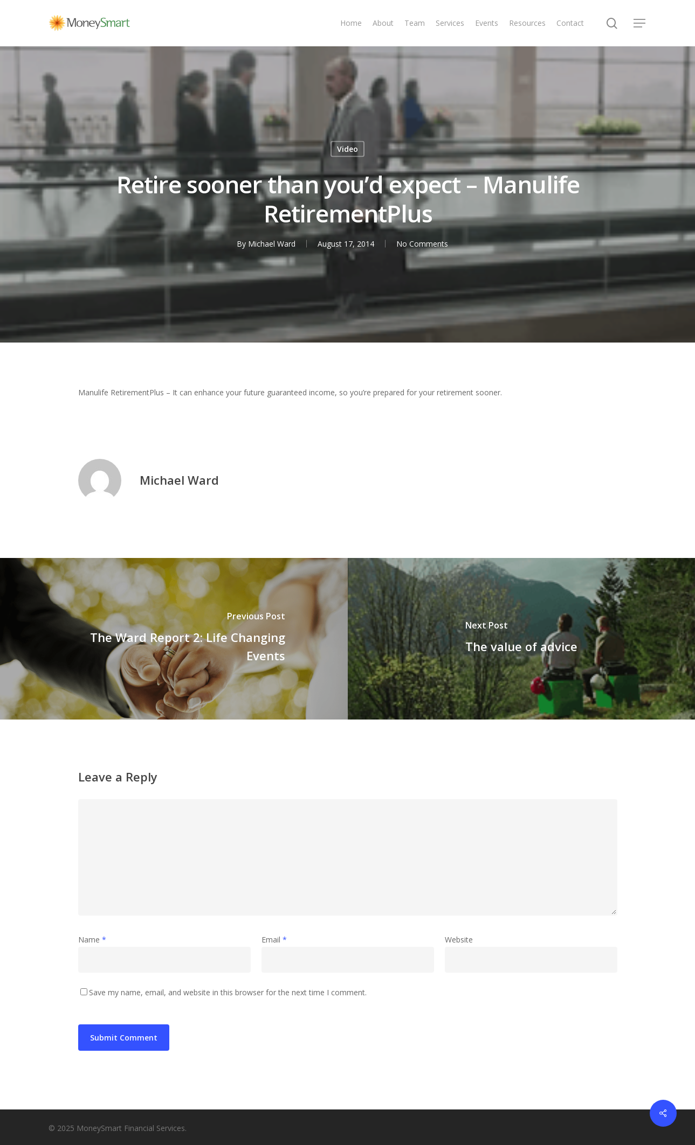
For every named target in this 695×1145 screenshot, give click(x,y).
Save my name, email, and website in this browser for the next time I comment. (228, 992)
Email (274, 939)
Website (459, 939)
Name (92, 939)
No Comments (422, 244)
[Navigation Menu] (640, 23)
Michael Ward (271, 244)
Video (347, 149)
